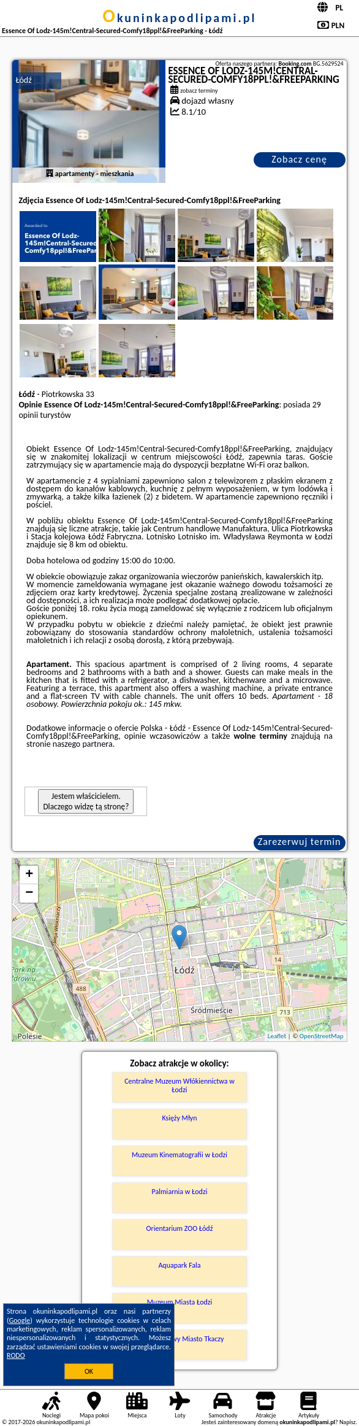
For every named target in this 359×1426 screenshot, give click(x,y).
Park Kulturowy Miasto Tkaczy (179, 1339)
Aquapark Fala (179, 1265)
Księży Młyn (179, 1118)
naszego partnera (83, 744)
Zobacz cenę (299, 159)
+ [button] (29, 875)
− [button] (29, 893)
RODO (16, 1355)
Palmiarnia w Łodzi (180, 1191)
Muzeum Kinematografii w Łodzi (179, 1154)
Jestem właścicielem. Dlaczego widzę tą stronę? (86, 801)
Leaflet (277, 1036)
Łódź (23, 80)
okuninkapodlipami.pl (180, 17)
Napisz (347, 1422)
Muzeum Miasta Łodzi (180, 1302)
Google (20, 1320)
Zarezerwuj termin (299, 841)
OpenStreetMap (322, 1036)
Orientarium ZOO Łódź (179, 1228)
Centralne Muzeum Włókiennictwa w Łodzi (179, 1085)
